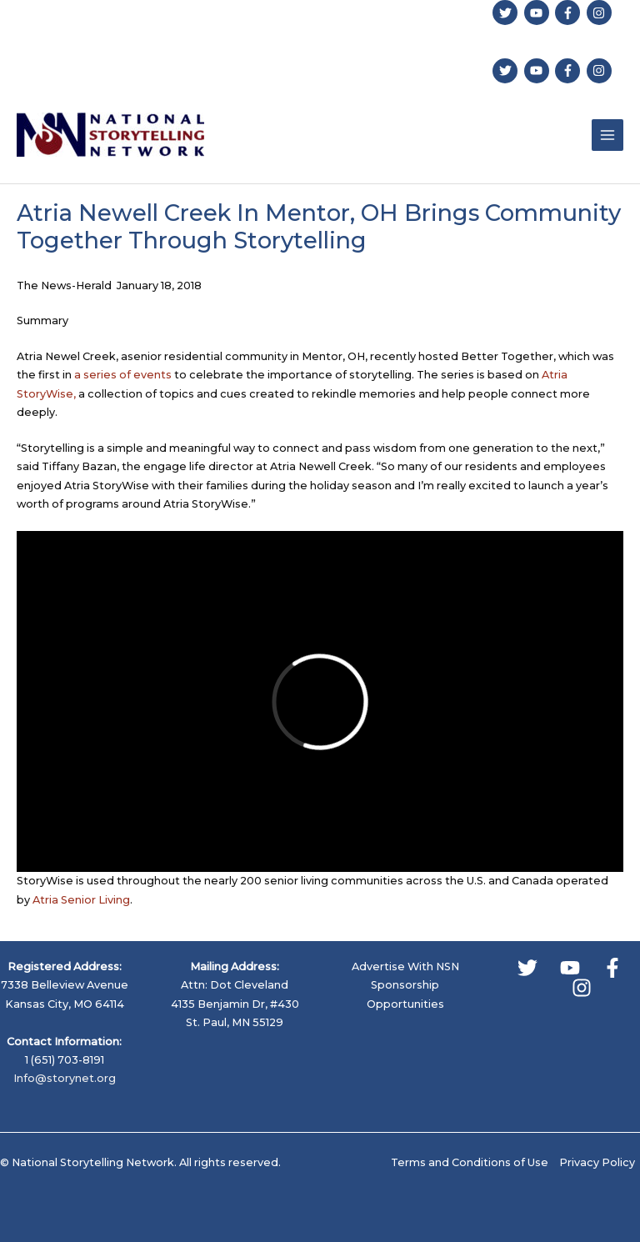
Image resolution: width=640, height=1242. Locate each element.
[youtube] (538, 12)
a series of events (123, 374)
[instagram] (601, 12)
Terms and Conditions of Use (469, 1162)
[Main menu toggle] (607, 135)
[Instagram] (582, 988)
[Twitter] (528, 968)
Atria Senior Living (81, 900)
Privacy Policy (597, 1162)
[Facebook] (612, 968)
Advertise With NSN (405, 966)
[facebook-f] (569, 12)
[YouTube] (570, 968)
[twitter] (507, 12)
